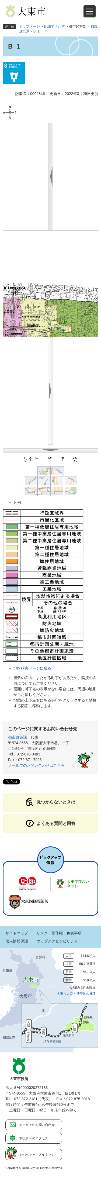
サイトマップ (16, 933)
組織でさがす (54, 26)
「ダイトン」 (37, 1154)
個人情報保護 (16, 941)
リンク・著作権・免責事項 (59, 933)
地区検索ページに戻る (32, 668)
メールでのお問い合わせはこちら (36, 765)
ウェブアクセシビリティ (57, 941)
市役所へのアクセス (33, 1138)
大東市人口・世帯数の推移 (76, 994)
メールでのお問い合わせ (37, 1125)
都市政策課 (17, 737)
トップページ (29, 26)
